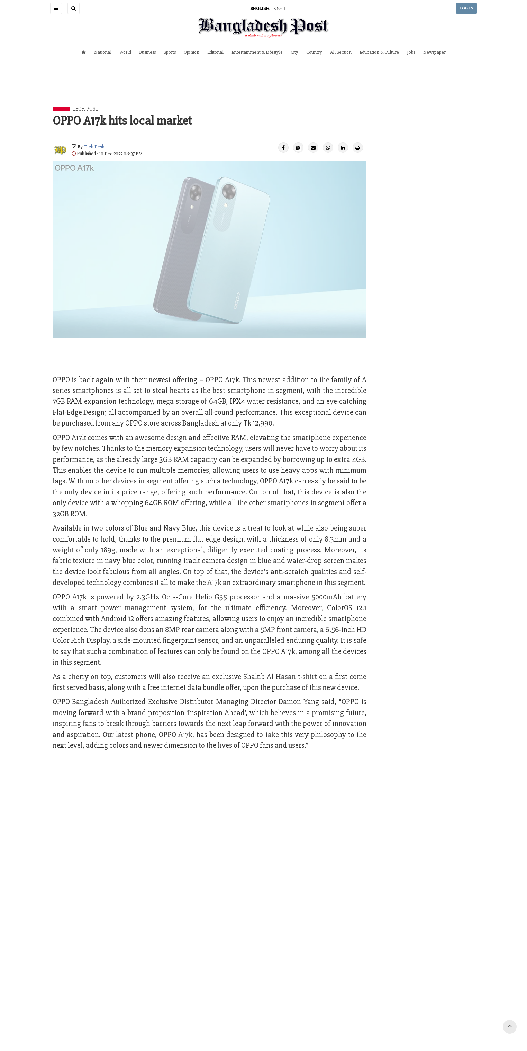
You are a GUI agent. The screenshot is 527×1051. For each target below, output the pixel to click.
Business (147, 52)
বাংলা (279, 8)
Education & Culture (379, 52)
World (125, 52)
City (294, 52)
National (102, 52)
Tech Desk (94, 147)
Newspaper (434, 52)
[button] (56, 8)
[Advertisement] (264, 87)
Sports (170, 52)
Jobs (411, 52)
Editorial (215, 52)
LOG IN (466, 8)
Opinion (191, 52)
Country (314, 52)
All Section (341, 52)
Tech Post (85, 109)
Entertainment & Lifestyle (257, 52)
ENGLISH (260, 8)
